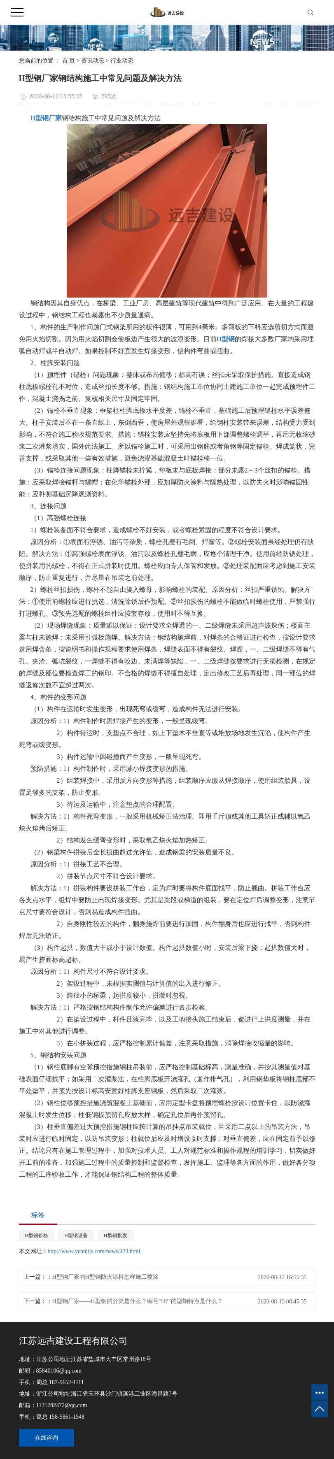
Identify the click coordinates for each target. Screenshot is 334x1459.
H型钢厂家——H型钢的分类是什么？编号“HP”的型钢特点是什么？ (137, 1301)
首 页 (68, 61)
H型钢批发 (115, 1235)
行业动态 (121, 61)
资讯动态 (92, 61)
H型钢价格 (37, 1235)
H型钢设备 (76, 1235)
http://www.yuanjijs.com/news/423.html (94, 1251)
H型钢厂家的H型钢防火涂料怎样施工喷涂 (105, 1277)
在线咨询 (46, 1438)
